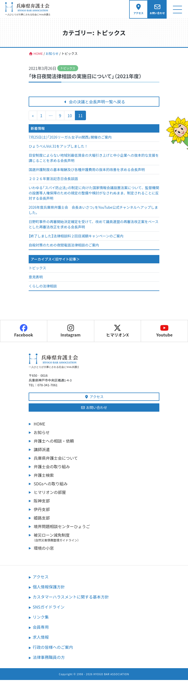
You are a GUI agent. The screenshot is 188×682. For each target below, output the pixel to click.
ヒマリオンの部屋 (50, 494)
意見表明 (36, 279)
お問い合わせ (94, 409)
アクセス (94, 398)
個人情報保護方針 (49, 589)
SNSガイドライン (49, 609)
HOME (39, 426)
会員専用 (41, 629)
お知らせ (42, 434)
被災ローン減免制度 (96, 539)
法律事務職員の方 (49, 659)
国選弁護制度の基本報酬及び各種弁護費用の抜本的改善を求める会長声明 (87, 171)
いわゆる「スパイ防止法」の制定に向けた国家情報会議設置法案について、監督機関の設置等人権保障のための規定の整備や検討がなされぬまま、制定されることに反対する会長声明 (94, 195)
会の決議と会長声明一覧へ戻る (94, 104)
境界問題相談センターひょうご (62, 528)
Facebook (23, 333)
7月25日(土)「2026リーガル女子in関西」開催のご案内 (70, 139)
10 (69, 118)
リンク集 (41, 619)
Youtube (164, 333)
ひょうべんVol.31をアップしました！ (58, 148)
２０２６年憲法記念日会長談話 (53, 180)
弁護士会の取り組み (52, 468)
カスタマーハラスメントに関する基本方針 (71, 599)
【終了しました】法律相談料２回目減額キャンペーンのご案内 (76, 238)
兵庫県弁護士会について (56, 460)
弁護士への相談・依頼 (54, 443)
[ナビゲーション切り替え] (177, 10)
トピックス (37, 270)
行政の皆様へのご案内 (53, 649)
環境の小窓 (44, 550)
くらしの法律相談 (43, 288)
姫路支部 (42, 520)
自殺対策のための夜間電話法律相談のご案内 (64, 247)
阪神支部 (42, 503)
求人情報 (41, 639)
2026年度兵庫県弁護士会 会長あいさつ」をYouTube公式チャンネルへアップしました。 (93, 212)
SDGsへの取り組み (51, 486)
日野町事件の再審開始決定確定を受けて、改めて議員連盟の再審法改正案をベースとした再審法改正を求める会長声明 (94, 226)
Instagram (71, 333)
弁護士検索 (44, 477)
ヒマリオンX (117, 333)
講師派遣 (42, 451)
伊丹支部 (42, 511)
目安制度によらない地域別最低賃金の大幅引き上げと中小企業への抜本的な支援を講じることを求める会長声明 (94, 160)
